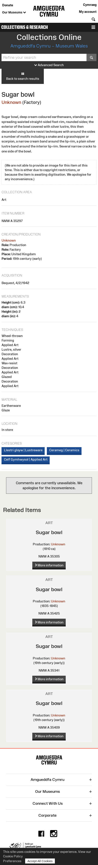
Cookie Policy (13, 856)
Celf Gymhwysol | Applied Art (25, 459)
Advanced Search (49, 65)
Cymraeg (89, 5)
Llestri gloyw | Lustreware (23, 450)
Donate (7, 5)
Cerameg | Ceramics (64, 450)
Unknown (11, 102)
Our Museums (14, 13)
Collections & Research (24, 27)
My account (87, 11)
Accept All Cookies (40, 861)
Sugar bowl (49, 532)
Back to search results (22, 76)
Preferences (12, 861)
